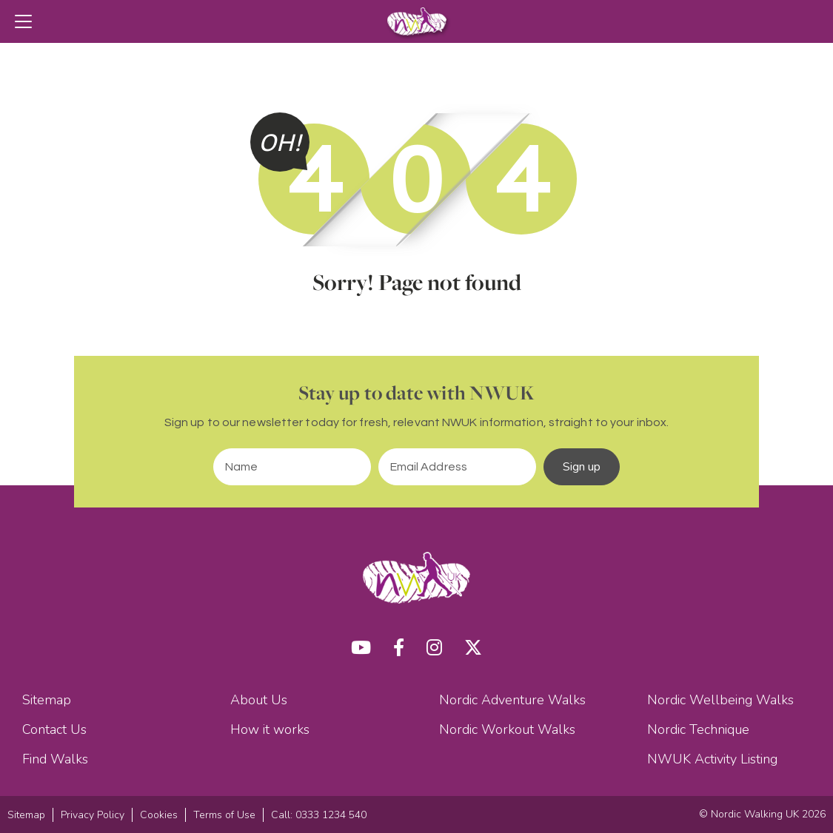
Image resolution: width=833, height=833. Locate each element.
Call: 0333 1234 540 (319, 815)
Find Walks (55, 759)
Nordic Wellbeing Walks (720, 700)
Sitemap (46, 700)
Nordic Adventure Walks (512, 700)
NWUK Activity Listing (712, 759)
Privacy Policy (92, 815)
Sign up (582, 467)
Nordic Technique (698, 729)
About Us (258, 700)
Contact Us (54, 729)
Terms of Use (224, 815)
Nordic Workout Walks (507, 729)
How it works (270, 729)
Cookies (159, 815)
